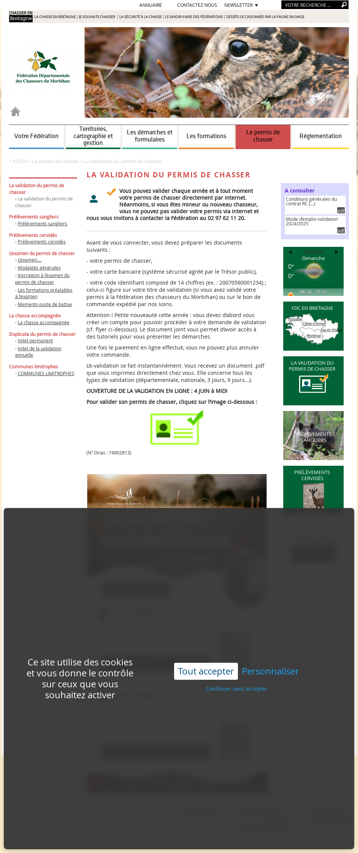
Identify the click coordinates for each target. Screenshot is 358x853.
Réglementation (320, 136)
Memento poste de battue (45, 304)
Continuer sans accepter (237, 658)
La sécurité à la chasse (140, 17)
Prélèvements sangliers (42, 223)
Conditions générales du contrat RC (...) (311, 201)
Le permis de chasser (263, 136)
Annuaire (150, 5)
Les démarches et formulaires (150, 136)
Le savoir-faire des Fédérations (194, 17)
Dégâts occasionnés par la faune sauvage (265, 17)
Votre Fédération (36, 136)
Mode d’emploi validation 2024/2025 (312, 221)
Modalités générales (39, 268)
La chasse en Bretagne (55, 17)
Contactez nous (197, 5)
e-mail (342, 825)
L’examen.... (30, 260)
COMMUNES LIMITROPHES (46, 373)
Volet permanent (35, 340)
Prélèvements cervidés (42, 242)
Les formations (206, 136)
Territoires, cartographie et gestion (93, 136)
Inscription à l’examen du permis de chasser (42, 278)
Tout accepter (206, 641)
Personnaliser (270, 641)
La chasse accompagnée (43, 322)
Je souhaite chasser (97, 17)
